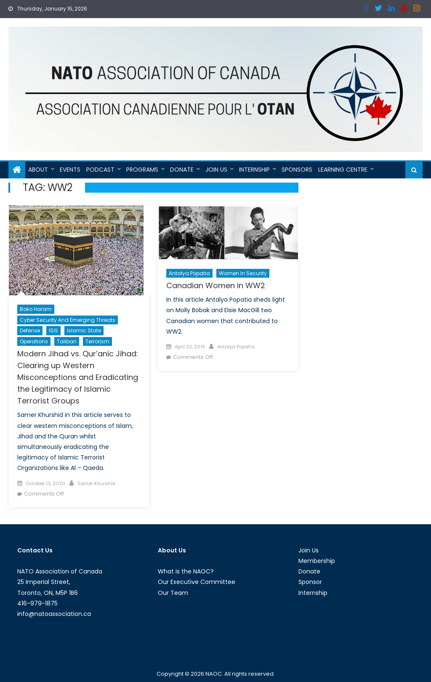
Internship (254, 169)
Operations (34, 341)
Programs (142, 169)
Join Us (216, 169)
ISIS (53, 330)
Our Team (173, 593)
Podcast (100, 169)
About (38, 169)
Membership (316, 561)
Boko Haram (36, 309)
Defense (30, 330)
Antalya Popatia (189, 273)
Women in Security (243, 273)
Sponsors (297, 169)
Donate (182, 169)
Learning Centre (342, 169)
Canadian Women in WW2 (215, 285)
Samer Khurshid (96, 483)
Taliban (67, 341)
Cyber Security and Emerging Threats (67, 320)
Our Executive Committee (196, 582)
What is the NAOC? (186, 571)
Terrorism (97, 341)
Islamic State (84, 330)
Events (70, 169)
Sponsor (310, 582)
